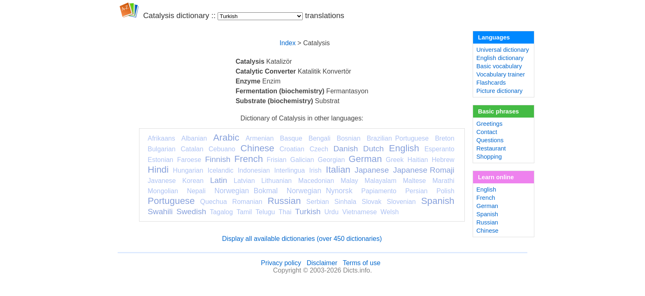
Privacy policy (281, 262)
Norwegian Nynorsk (320, 191)
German (365, 159)
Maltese (414, 180)
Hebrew (443, 159)
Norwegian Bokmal (246, 191)
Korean (193, 180)
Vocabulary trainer (500, 74)
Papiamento (378, 190)
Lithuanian (276, 180)
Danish (345, 148)
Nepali (196, 190)
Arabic (226, 137)
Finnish (217, 159)
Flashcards (491, 82)
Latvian (244, 180)
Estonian (160, 159)
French (248, 159)
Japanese (372, 170)
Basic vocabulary (499, 66)
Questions (489, 140)
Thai (284, 211)
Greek (395, 159)
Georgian (331, 159)
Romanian (247, 201)
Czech (318, 149)
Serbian (317, 201)
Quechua (213, 201)
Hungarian (188, 170)
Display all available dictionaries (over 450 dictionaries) (302, 238)
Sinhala (345, 201)
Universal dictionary (502, 49)
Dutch (373, 148)
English (404, 148)
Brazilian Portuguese (398, 138)
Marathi (443, 180)
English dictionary (500, 58)
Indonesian (254, 170)
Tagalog (221, 211)
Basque (291, 138)
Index (288, 42)
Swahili (160, 211)
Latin (218, 180)
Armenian (260, 138)
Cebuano (222, 149)
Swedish (191, 211)
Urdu (331, 211)
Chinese (257, 148)
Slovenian (401, 201)
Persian (416, 190)
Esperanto (440, 149)
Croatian (291, 149)
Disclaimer (321, 262)
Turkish (307, 211)
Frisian (276, 159)
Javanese (162, 180)
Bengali (319, 138)
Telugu (265, 211)
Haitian (417, 159)
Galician (302, 159)
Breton (444, 138)
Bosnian (349, 138)
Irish (315, 170)
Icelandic (220, 170)
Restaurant (491, 148)
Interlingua (289, 170)
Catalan (192, 149)
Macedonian (316, 180)
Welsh (390, 211)
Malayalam (380, 180)
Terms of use (362, 262)
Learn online (496, 177)
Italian (338, 169)
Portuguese (171, 201)
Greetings (489, 123)
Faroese (189, 159)
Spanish (438, 201)
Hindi (158, 169)
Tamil (244, 211)
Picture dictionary (499, 91)
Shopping (489, 156)
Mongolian (163, 190)
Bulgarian (162, 149)
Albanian (194, 138)
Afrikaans (161, 138)
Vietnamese (359, 211)
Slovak (371, 201)
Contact (486, 132)
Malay (349, 180)
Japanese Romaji (424, 170)
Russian (284, 201)
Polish (445, 190)
